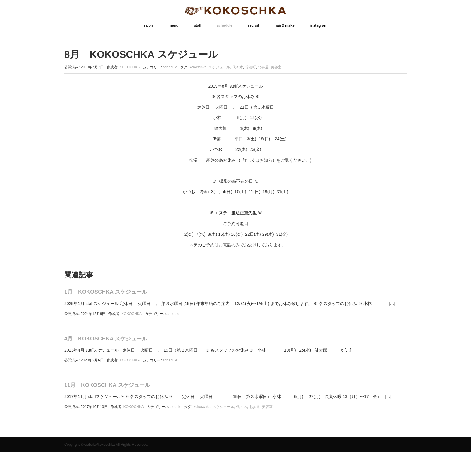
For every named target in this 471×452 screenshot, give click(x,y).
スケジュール (219, 67)
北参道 (263, 67)
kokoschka (198, 67)
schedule (224, 25)
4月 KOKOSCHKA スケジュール (105, 339)
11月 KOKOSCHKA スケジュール (107, 385)
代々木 (237, 67)
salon (148, 25)
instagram (318, 25)
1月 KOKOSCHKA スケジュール (105, 292)
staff (197, 25)
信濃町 (250, 67)
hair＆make (284, 25)
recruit (253, 25)
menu (173, 25)
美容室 (276, 67)
